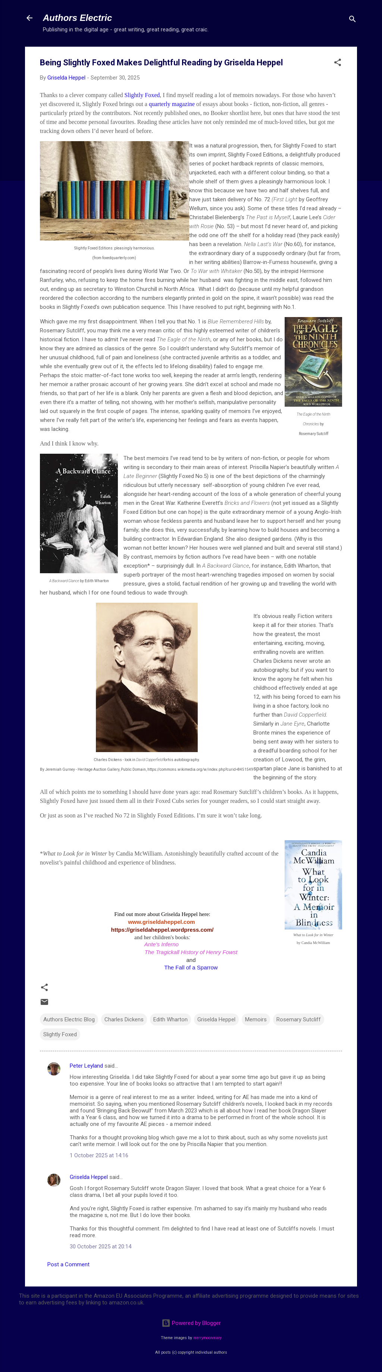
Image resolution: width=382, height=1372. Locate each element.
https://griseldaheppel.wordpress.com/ (162, 929)
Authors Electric (77, 18)
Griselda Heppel (216, 1019)
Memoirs (256, 1019)
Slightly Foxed (142, 95)
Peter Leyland (86, 1065)
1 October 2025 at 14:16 (99, 1155)
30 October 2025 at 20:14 (100, 1246)
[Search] (352, 20)
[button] (337, 63)
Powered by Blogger (191, 1323)
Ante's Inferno (161, 944)
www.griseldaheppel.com (162, 922)
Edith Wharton (170, 1019)
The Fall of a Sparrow (190, 967)
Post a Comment (68, 1264)
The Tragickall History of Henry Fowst (191, 952)
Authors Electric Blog (69, 1019)
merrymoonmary (207, 1337)
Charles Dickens (124, 1019)
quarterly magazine (172, 104)
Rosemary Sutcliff (298, 1019)
